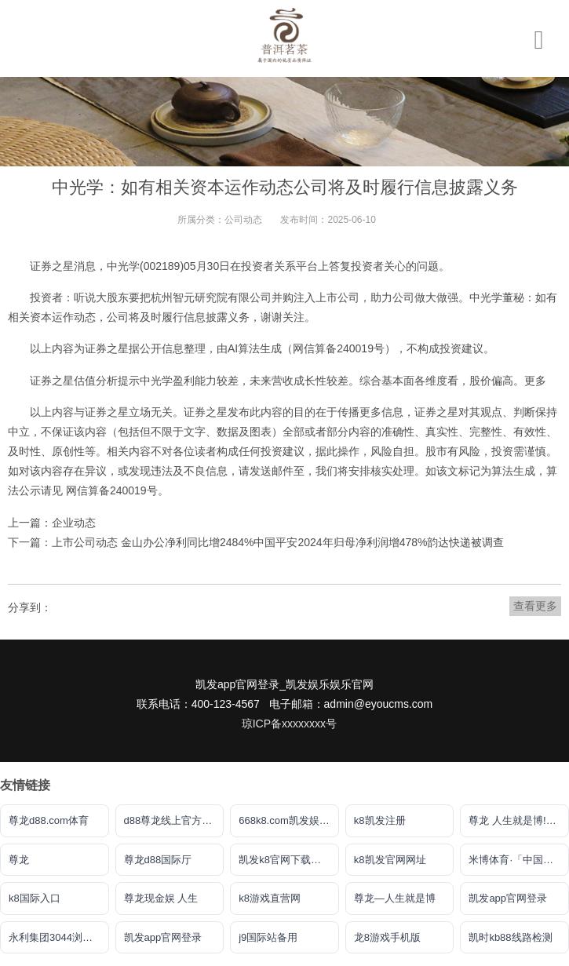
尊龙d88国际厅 (158, 860)
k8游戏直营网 (270, 898)
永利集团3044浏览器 (56, 937)
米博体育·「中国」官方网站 (519, 860)
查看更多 (535, 606)
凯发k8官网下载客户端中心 (289, 860)
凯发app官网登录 (508, 898)
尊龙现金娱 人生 (161, 898)
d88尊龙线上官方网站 (173, 820)
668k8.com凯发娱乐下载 (289, 820)
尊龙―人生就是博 (395, 898)
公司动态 (243, 219)
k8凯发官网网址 (390, 860)
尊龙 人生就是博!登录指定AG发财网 (519, 820)
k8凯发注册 (380, 820)
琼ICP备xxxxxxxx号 (289, 723)
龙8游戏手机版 (387, 937)
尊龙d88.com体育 (49, 820)
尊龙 (19, 860)
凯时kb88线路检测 (510, 937)
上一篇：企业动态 (52, 522)
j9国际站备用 (268, 937)
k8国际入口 (34, 898)
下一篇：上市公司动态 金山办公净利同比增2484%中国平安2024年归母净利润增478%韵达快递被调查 (256, 542)
